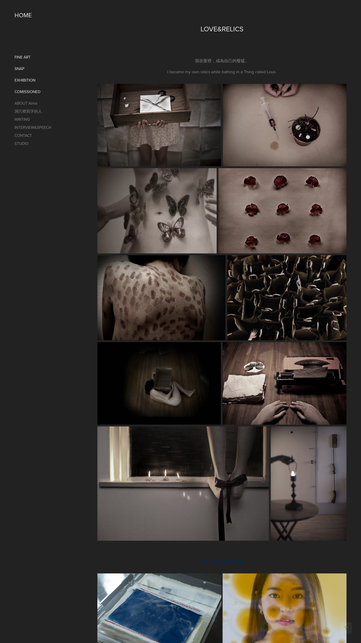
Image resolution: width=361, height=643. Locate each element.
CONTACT (23, 135)
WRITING (22, 119)
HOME (23, 15)
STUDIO (22, 143)
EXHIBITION (25, 80)
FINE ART (23, 57)
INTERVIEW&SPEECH (33, 127)
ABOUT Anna (26, 103)
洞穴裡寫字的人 (28, 111)
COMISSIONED (28, 91)
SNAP (19, 68)
